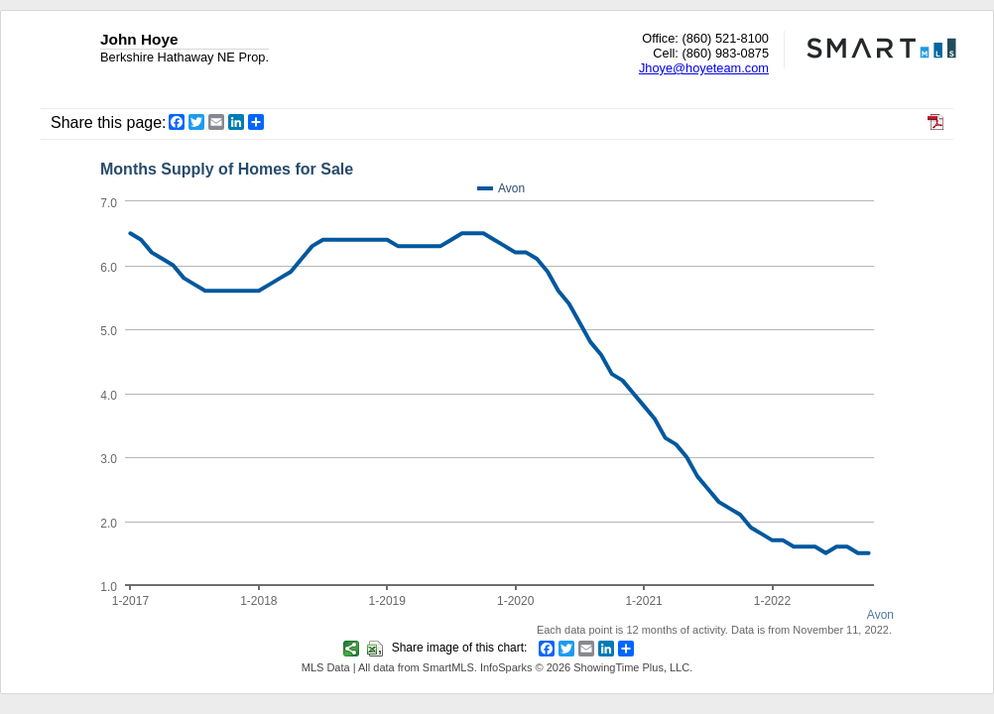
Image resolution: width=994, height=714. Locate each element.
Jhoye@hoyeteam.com (704, 67)
